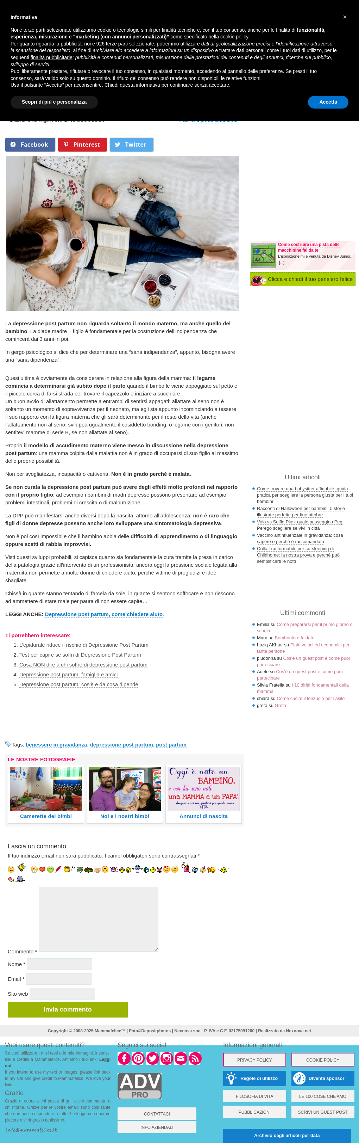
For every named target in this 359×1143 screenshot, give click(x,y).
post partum (171, 745)
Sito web (18, 994)
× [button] (345, 17)
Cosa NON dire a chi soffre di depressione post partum (83, 665)
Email (16, 979)
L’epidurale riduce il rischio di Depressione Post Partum (84, 645)
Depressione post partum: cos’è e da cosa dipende (78, 684)
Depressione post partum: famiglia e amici (68, 674)
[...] (281, 262)
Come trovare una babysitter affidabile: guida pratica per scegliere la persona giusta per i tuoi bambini (305, 495)
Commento (22, 951)
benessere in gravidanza (56, 745)
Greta (280, 705)
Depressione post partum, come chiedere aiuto (104, 614)
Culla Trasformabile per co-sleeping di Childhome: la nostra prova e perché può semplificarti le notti (298, 555)
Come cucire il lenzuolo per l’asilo (311, 698)
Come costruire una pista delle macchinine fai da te (309, 247)
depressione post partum (121, 745)
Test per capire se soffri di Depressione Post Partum (80, 655)
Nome (16, 964)
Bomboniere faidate (295, 637)
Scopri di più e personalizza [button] (54, 102)
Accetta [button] (328, 102)
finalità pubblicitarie (52, 57)
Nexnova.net (298, 1030)
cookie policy (234, 36)
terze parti (117, 44)
